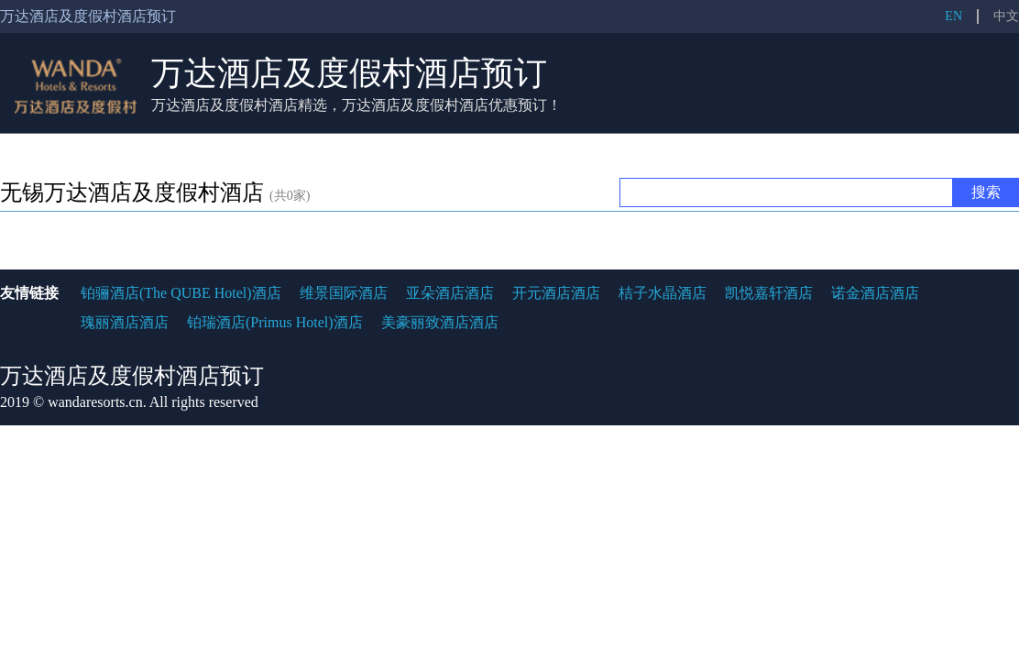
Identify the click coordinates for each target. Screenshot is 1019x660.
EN (953, 16)
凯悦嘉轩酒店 (769, 293)
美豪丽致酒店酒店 (440, 322)
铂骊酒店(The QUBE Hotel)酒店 (181, 293)
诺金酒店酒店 (875, 293)
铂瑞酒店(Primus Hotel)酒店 (275, 322)
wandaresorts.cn (95, 402)
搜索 (986, 192)
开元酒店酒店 (556, 293)
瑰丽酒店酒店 (125, 322)
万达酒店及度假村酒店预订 (349, 73)
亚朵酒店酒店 (450, 293)
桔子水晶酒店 (663, 293)
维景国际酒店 (344, 293)
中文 (1006, 16)
